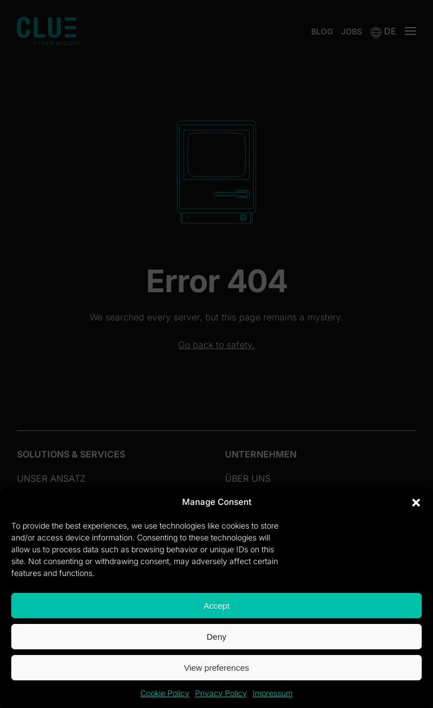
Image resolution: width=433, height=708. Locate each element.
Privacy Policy (221, 693)
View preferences (216, 667)
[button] (416, 502)
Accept (216, 605)
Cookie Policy (164, 693)
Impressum (273, 693)
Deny (216, 636)
